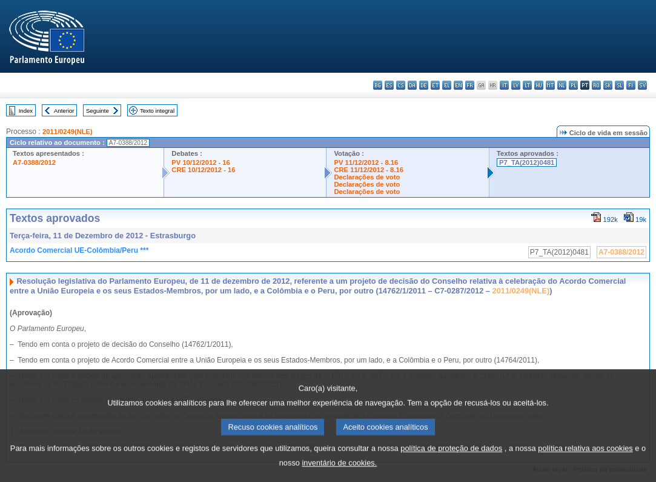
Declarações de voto (367, 177)
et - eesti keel (435, 85)
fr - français (469, 85)
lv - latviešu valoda (515, 85)
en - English (458, 85)
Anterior (64, 110)
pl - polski (573, 85)
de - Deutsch (423, 85)
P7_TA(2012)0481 (526, 162)
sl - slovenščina (619, 85)
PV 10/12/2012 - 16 (200, 162)
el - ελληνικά (446, 85)
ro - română (596, 85)
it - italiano (504, 85)
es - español (389, 85)
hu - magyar (538, 85)
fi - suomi (630, 85)
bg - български (377, 85)
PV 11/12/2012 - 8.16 (366, 162)
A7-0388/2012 (34, 162)
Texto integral (157, 110)
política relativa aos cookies (585, 458)
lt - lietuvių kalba (527, 85)
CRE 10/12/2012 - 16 (203, 169)
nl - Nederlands (561, 85)
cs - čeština (400, 85)
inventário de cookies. (339, 473)
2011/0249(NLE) (67, 131)
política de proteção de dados (451, 458)
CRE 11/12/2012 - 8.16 (368, 169)
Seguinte (97, 110)
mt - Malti (550, 85)
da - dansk (412, 85)
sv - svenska (642, 85)
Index (26, 110)
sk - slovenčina (607, 85)
